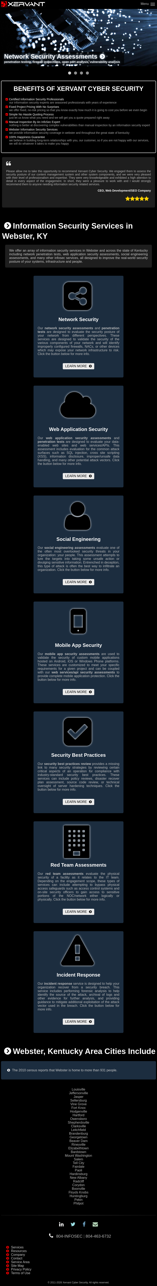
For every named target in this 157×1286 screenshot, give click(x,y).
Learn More (76, 366)
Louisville (78, 1089)
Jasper (78, 1096)
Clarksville (78, 1126)
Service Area (20, 1262)
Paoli (78, 1170)
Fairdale (78, 1166)
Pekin (78, 1199)
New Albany (78, 1177)
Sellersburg (78, 1100)
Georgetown (78, 1137)
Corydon (78, 1185)
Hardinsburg (78, 1174)
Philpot (79, 1203)
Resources (19, 1251)
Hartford (78, 1115)
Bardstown (78, 1152)
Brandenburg (78, 1133)
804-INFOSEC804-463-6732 (83, 1236)
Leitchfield (78, 1130)
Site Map (17, 1265)
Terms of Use (20, 1273)
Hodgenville (78, 1111)
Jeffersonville (78, 1093)
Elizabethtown (78, 1148)
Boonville (78, 1188)
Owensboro (78, 1119)
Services (17, 1247)
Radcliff (78, 1181)
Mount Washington (78, 1155)
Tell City (78, 1163)
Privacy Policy (21, 1269)
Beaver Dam (79, 1141)
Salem (78, 1159)
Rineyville (78, 1144)
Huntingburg (78, 1196)
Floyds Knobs (79, 1192)
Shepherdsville (78, 1122)
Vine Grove (78, 1104)
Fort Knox (78, 1108)
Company (18, 1254)
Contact (16, 1258)
